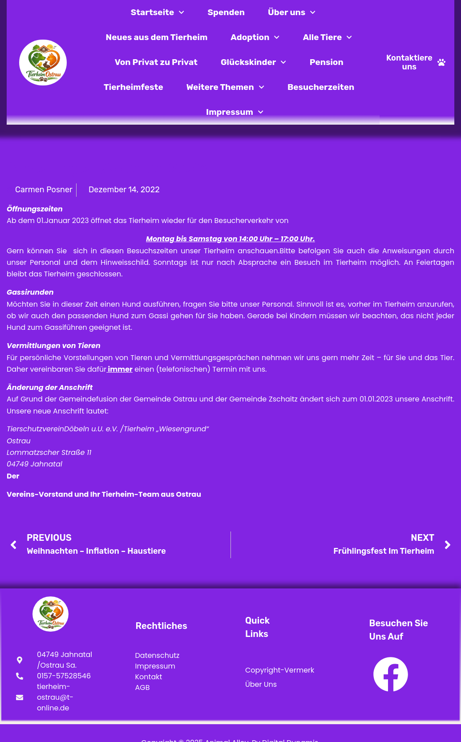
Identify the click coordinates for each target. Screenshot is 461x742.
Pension (327, 62)
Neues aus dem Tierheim (157, 37)
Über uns (292, 12)
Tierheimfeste (133, 87)
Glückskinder (254, 62)
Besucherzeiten (320, 87)
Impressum (234, 112)
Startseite (158, 12)
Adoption (254, 37)
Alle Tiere (327, 37)
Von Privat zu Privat (156, 62)
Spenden (226, 12)
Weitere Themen (225, 87)
